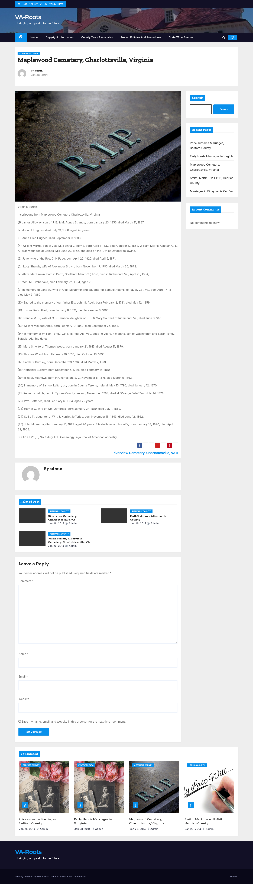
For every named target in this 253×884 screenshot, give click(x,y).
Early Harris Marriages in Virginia (211, 156)
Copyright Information (59, 37)
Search (197, 98)
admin (39, 70)
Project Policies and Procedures (141, 37)
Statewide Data (86, 765)
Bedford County (31, 765)
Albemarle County (28, 53)
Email (23, 676)
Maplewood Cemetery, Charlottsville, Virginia (146, 821)
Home (34, 37)
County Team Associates (97, 37)
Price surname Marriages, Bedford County (37, 821)
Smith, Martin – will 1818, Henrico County (203, 821)
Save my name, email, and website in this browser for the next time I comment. (74, 721)
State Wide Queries (181, 37)
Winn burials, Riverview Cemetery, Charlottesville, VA (69, 540)
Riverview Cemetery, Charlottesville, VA (145, 453)
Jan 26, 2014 (56, 523)
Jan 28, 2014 (27, 828)
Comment (26, 581)
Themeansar (79, 876)
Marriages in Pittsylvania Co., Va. (211, 191)
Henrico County (197, 765)
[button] (223, 37)
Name (23, 654)
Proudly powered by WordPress (32, 876)
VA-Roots (28, 17)
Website (23, 699)
